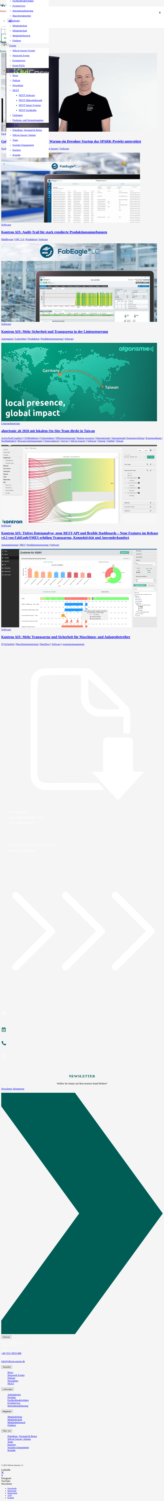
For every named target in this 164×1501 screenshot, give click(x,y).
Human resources (85, 438)
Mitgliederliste (14, 1417)
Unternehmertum (10, 423)
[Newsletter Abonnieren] (82, 1214)
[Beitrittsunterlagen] (82, 734)
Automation (7, 339)
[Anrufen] (82, 1044)
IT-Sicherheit (7, 644)
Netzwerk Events (16, 1375)
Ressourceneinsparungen (30, 441)
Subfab (110, 441)
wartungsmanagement (73, 644)
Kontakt (11, 1450)
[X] (2, 1472)
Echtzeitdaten (47, 438)
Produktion (31, 239)
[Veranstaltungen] (82, 1030)
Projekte (11, 1397)
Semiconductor (51, 441)
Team (10, 1442)
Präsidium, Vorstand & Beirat (22, 1436)
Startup (101, 441)
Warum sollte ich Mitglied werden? (26, 817)
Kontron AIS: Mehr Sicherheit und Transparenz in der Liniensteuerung (54, 331)
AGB (9, 1495)
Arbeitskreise (14, 1394)
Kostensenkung (153, 438)
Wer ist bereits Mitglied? (21, 822)
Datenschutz (12, 1493)
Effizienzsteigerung (65, 438)
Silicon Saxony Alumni (19, 1439)
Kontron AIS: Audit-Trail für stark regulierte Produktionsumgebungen (54, 232)
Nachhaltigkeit (8, 441)
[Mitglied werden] (82, 1013)
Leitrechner (20, 339)
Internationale (103, 438)
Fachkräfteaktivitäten (18, 1400)
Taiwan (119, 441)
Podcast (11, 1378)
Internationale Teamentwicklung (128, 438)
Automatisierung (9, 545)
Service (65, 441)
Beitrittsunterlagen (18, 812)
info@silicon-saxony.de (13, 1361)
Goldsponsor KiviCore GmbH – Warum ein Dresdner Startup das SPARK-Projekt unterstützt (71, 141)
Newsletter (12, 1380)
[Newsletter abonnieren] (82, 1057)
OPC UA (19, 239)
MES (22, 545)
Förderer (11, 1425)
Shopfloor (45, 644)
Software (64, 148)
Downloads (12, 1488)
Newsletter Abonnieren (12, 1088)
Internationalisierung (17, 1405)
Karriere (11, 1444)
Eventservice (13, 1403)
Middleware (7, 239)
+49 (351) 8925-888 (11, 1353)
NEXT (10, 1383)
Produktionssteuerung (52, 339)
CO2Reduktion (31, 438)
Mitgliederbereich (16, 1422)
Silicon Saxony (50, 148)
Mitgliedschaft (14, 1419)
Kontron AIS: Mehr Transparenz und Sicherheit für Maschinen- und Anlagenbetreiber (65, 637)
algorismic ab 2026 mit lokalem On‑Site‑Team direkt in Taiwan (48, 431)
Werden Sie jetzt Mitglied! (22, 850)
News (10, 1372)
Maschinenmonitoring (27, 644)
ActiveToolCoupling (11, 438)
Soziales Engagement (18, 1447)
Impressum (11, 1491)
